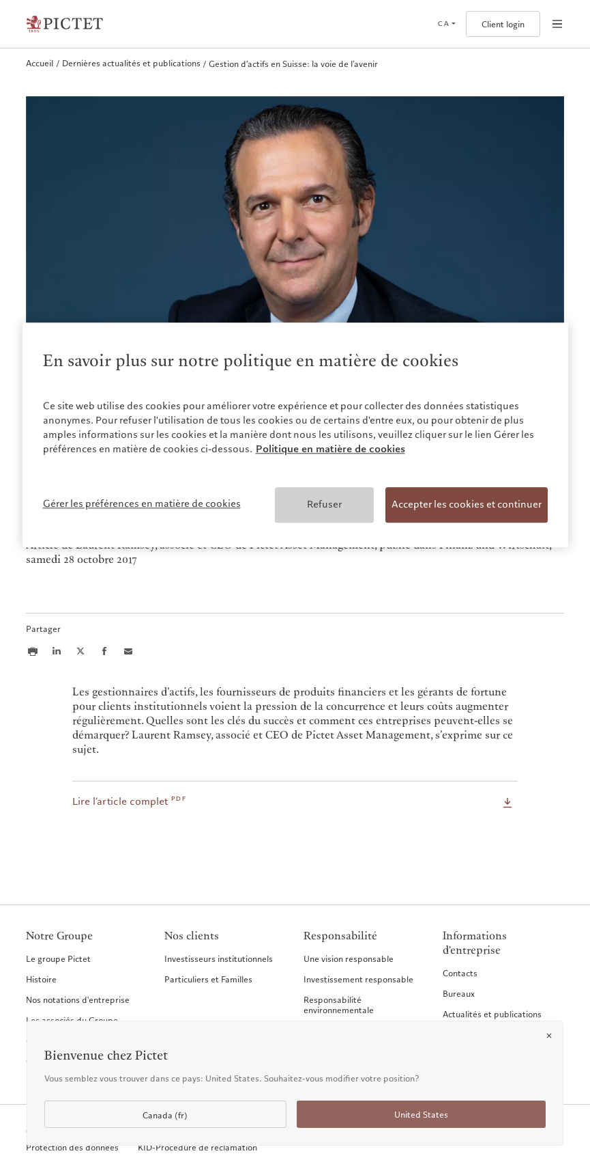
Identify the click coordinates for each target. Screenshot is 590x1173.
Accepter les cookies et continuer (467, 505)
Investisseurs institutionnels (218, 958)
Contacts (460, 972)
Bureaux (459, 993)
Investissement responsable (358, 979)
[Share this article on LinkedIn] (56, 651)
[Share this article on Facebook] (104, 651)
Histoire (41, 979)
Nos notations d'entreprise (78, 999)
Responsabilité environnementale (339, 1004)
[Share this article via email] (128, 651)
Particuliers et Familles (208, 979)
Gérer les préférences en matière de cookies (142, 504)
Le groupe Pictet (58, 958)
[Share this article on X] (80, 651)
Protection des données (72, 1147)
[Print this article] (33, 651)
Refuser (324, 505)
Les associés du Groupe (72, 1020)
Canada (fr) (165, 1115)
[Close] (549, 1035)
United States (421, 1114)
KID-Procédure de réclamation (197, 1147)
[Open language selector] (446, 24)
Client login (503, 24)
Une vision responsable (349, 958)
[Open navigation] (557, 24)
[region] (295, 434)
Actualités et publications (492, 1013)
